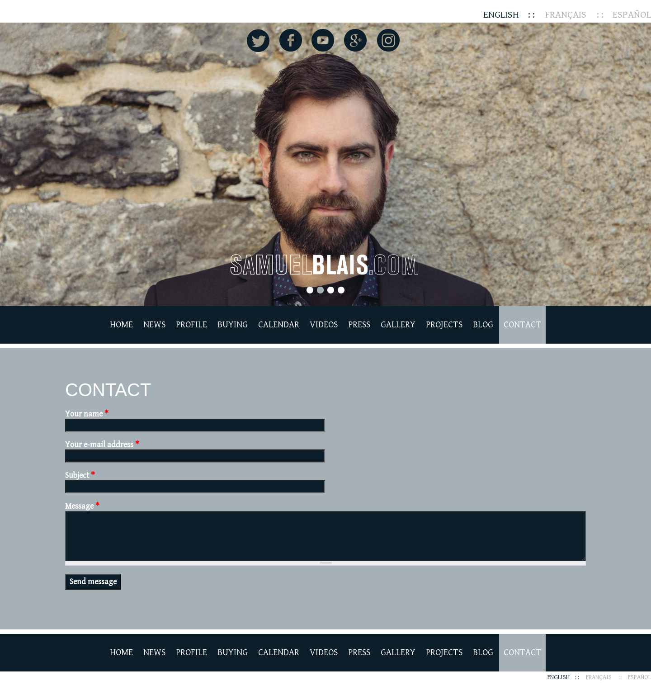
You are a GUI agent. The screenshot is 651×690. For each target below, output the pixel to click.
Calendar (278, 325)
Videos (324, 325)
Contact (522, 325)
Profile (191, 325)
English (501, 14)
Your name (86, 414)
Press (359, 325)
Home (121, 325)
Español (632, 14)
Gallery (398, 325)
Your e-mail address (102, 444)
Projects (444, 325)
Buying (232, 325)
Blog (483, 325)
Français (565, 14)
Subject (80, 475)
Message (82, 506)
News (154, 325)
